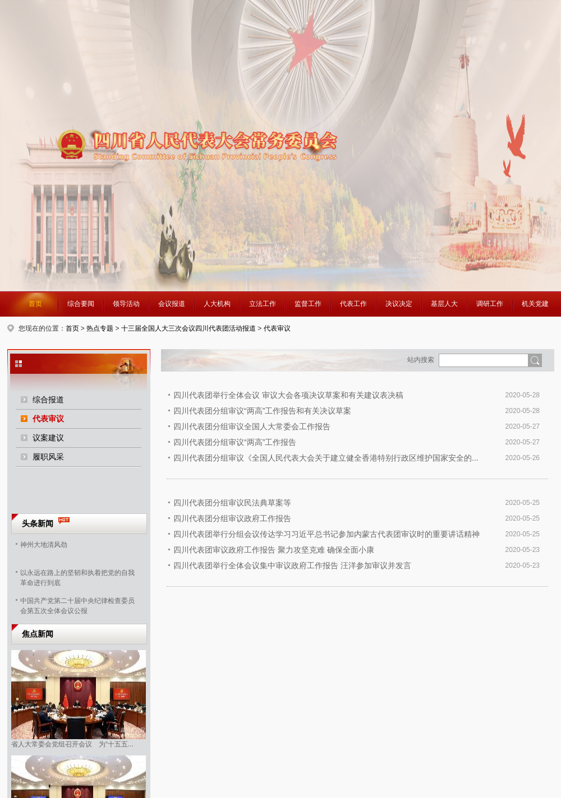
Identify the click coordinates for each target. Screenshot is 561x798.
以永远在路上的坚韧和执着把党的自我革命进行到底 (77, 576)
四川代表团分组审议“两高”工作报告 (234, 442)
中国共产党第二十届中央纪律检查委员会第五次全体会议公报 (77, 605)
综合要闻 (80, 304)
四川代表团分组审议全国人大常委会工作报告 (251, 426)
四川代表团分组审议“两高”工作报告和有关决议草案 (262, 410)
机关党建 (535, 304)
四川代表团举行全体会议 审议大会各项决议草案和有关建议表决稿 (288, 395)
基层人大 (444, 304)
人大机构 (217, 304)
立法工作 (262, 304)
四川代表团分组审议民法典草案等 (232, 502)
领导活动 (126, 304)
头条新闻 (37, 523)
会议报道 (171, 304)
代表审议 (277, 328)
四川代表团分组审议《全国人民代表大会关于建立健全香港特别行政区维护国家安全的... (326, 457)
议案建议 (48, 437)
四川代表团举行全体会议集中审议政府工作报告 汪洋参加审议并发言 (292, 565)
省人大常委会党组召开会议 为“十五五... (72, 744)
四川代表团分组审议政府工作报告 (232, 518)
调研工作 (489, 304)
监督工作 (308, 304)
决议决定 (398, 304)
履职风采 (48, 456)
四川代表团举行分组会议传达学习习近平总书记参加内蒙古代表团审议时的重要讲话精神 (326, 534)
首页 (35, 304)
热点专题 (99, 328)
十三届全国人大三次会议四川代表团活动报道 (188, 328)
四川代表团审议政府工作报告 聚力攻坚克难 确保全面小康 (273, 549)
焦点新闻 (37, 633)
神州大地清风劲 (43, 545)
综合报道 (48, 399)
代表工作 (353, 304)
